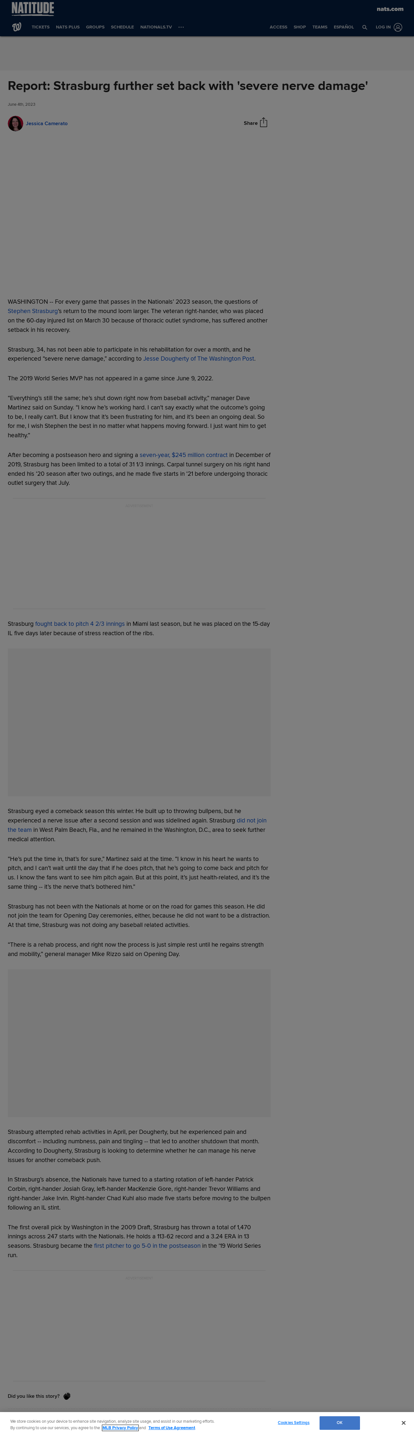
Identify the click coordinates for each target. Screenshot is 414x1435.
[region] (207, 1423)
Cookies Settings (294, 1422)
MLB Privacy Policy (120, 1427)
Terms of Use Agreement (171, 1427)
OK (340, 1422)
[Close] (404, 1423)
